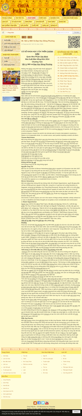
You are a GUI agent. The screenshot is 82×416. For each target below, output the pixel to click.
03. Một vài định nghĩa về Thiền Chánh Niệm (69, 63)
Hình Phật (5, 382)
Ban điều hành (7, 361)
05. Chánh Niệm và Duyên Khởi (67, 68)
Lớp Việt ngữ (6, 367)
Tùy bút (45, 364)
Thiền (24, 358)
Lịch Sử (64, 352)
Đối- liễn (45, 370)
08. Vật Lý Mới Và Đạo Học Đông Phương (69, 76)
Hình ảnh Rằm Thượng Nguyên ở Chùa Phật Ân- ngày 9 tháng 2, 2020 (10, 89)
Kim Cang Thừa (27, 361)
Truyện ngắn (46, 361)
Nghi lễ (45, 355)
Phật (64, 355)
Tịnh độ (25, 355)
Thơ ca (45, 367)
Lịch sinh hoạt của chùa (9, 372)
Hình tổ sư (6, 388)
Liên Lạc (5, 364)
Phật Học (25, 352)
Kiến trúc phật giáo (48, 358)
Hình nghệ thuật (7, 394)
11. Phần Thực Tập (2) (65, 84)
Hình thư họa (6, 396)
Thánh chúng (66, 361)
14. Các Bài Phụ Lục (64, 91)
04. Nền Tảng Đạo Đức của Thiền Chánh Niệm (69, 65)
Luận (24, 372)
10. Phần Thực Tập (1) (65, 81)
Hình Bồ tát (6, 385)
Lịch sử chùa (6, 358)
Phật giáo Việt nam (68, 367)
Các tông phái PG (67, 372)
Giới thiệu (5, 355)
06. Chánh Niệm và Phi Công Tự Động (69, 70)
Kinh (24, 367)
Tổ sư (64, 364)
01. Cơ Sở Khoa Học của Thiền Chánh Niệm (69, 57)
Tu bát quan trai (7, 370)
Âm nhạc (45, 372)
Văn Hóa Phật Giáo (48, 352)
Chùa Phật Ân (6, 379)
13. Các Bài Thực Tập (64, 89)
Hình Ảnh (10, 69)
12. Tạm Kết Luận (63, 86)
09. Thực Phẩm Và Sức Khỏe (67, 78)
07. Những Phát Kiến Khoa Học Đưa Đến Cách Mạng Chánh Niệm (69, 73)
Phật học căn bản (27, 364)
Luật (24, 370)
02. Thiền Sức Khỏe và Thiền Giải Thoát (69, 60)
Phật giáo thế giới (67, 370)
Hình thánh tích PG (8, 391)
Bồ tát (64, 358)
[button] (8, 18)
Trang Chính (6, 352)
